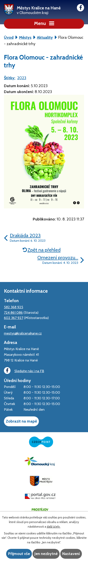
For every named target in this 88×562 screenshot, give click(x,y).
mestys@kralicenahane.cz (23, 333)
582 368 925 (13, 307)
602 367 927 (13, 317)
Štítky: (9, 78)
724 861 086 (13, 312)
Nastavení (71, 553)
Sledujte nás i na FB (24, 370)
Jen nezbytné (46, 553)
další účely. (53, 526)
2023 (21, 78)
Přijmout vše (19, 553)
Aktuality (45, 37)
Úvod (9, 37)
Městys (25, 37)
